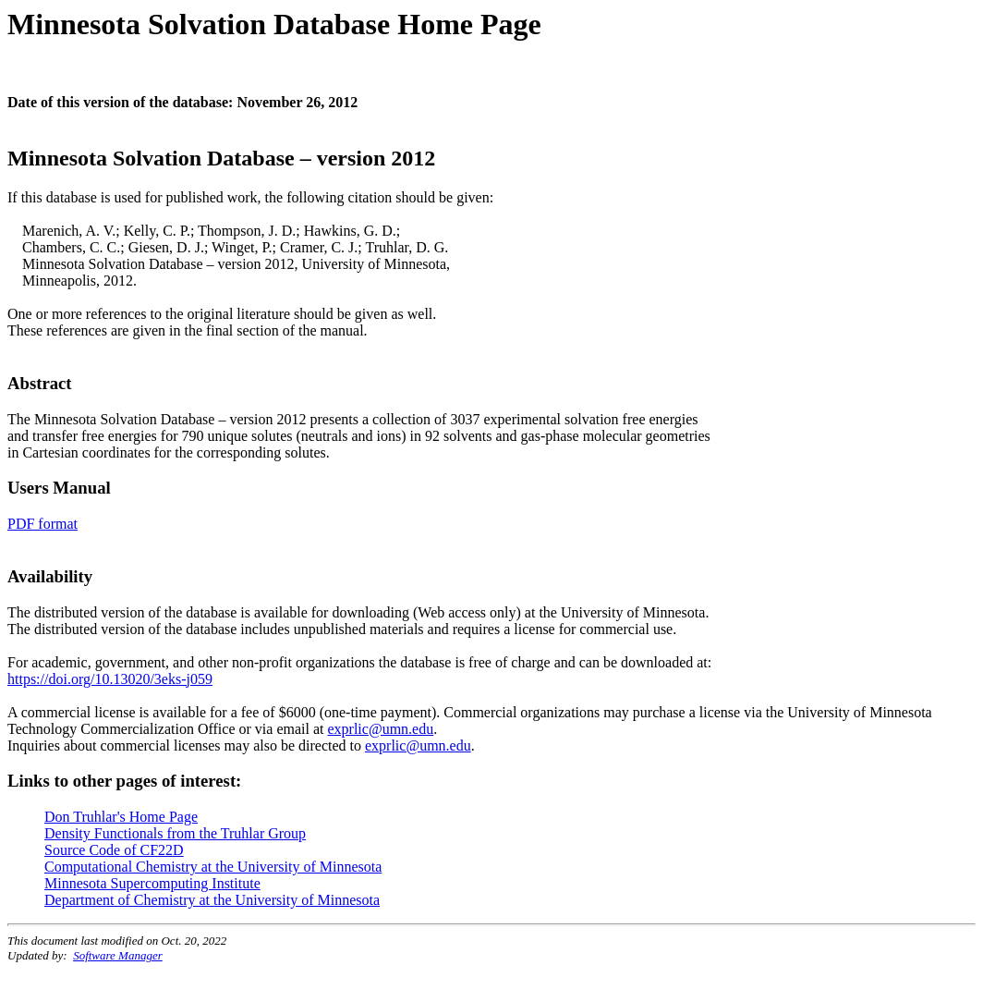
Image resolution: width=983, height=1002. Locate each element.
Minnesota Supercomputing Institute (152, 883)
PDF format (42, 524)
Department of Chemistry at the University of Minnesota (212, 900)
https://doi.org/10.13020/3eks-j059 (109, 679)
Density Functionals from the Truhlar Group (175, 833)
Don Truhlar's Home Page (121, 817)
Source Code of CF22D (114, 850)
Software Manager (118, 955)
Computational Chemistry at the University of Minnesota (213, 866)
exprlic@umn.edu (380, 729)
